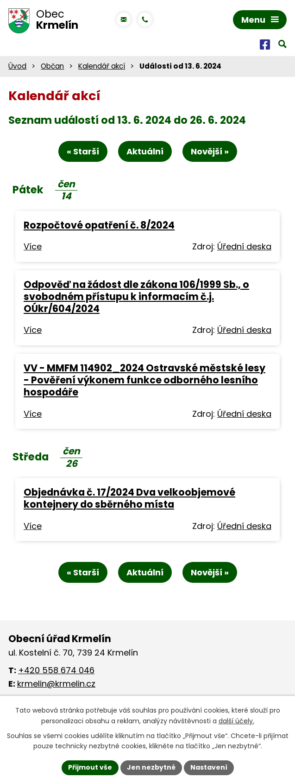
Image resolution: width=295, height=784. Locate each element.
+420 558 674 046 (56, 670)
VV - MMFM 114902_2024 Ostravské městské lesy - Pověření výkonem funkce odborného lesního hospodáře (144, 380)
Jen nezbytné (151, 767)
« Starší (83, 151)
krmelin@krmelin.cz (56, 683)
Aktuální (144, 151)
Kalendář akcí (101, 66)
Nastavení (208, 767)
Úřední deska (244, 246)
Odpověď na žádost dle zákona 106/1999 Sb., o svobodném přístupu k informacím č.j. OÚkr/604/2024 (136, 296)
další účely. (236, 721)
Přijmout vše (90, 767)
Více (33, 246)
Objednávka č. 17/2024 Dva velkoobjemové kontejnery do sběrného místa (129, 498)
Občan (52, 66)
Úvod (17, 66)
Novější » (210, 151)
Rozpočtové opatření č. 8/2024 (99, 225)
